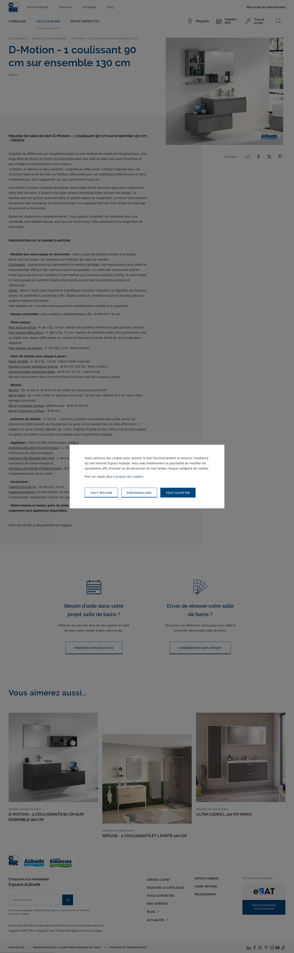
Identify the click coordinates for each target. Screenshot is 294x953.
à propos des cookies (128, 476)
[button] (178, 493)
